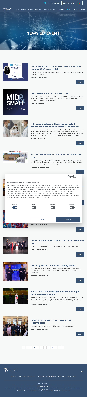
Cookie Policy (31, 376)
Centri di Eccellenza (27, 9)
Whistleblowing (71, 376)
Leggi (80, 82)
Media (68, 9)
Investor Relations (49, 9)
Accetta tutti (68, 219)
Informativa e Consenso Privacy (46, 376)
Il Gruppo (16, 9)
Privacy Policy (61, 376)
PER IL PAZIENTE (55, 3)
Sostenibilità (60, 9)
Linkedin (81, 372)
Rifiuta (43, 219)
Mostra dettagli (72, 214)
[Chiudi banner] (79, 176)
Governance (37, 9)
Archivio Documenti (79, 9)
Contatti (13, 376)
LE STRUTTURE (68, 3)
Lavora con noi (22, 376)
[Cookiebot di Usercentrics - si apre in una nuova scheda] (68, 176)
